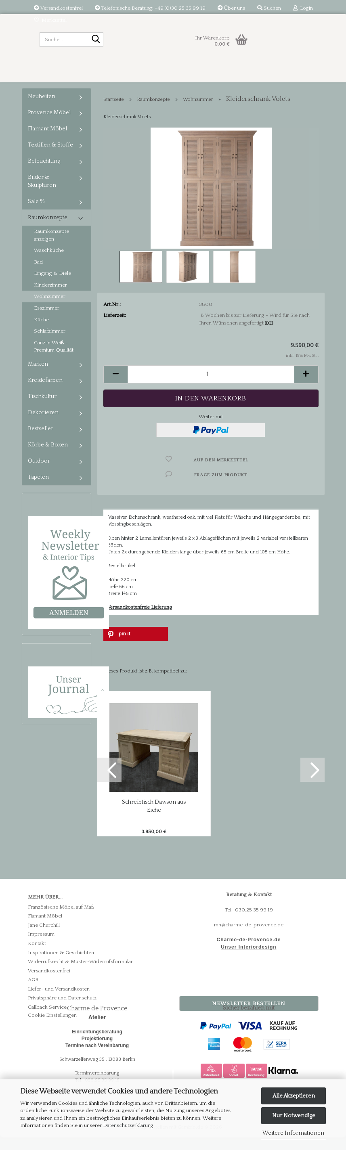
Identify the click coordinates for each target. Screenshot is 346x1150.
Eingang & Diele (52, 286)
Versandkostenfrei (58, 8)
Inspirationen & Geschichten (61, 965)
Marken (38, 376)
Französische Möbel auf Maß (61, 919)
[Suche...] (95, 40)
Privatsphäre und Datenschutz (62, 1010)
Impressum (41, 946)
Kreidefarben (45, 393)
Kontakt (37, 956)
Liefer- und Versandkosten (59, 1001)
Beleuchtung (44, 173)
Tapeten (38, 489)
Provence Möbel (49, 125)
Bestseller (40, 441)
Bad (38, 274)
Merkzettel (50, 20)
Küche (41, 332)
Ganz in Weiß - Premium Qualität (53, 359)
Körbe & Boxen (48, 457)
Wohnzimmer (49, 309)
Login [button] (303, 8)
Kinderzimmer (50, 297)
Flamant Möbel (47, 141)
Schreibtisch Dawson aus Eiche (154, 818)
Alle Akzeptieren (294, 1096)
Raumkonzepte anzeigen (51, 247)
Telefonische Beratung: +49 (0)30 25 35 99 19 (150, 8)
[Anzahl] (211, 387)
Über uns (231, 8)
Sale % (36, 214)
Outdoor (39, 473)
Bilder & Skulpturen (42, 193)
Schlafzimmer (49, 343)
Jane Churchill (44, 938)
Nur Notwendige (293, 1115)
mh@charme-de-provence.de (248, 937)
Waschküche (49, 263)
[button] (115, 387)
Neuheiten (41, 109)
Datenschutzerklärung (128, 1125)
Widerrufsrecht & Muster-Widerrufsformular (80, 974)
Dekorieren (43, 425)
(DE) (269, 335)
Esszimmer (46, 320)
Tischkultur (42, 409)
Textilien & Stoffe (50, 157)
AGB (33, 992)
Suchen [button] (269, 8)
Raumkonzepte (47, 230)
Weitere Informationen (293, 1133)
